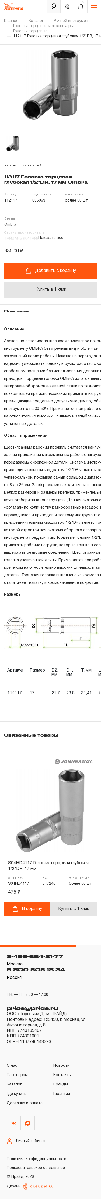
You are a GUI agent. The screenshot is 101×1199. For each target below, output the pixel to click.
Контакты (62, 1075)
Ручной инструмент (72, 21)
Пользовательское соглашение (36, 1168)
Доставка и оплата (25, 1103)
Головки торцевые (30, 31)
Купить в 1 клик (50, 289)
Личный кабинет (26, 1141)
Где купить (16, 1094)
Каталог (36, 21)
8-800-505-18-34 (36, 969)
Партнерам (17, 1075)
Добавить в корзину (51, 271)
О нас (12, 1065)
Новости (61, 1065)
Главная (11, 21)
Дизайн (30, 1186)
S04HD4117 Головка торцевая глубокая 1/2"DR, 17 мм (48, 866)
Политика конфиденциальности (36, 1159)
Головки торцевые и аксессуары (43, 26)
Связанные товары (31, 734)
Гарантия (61, 1094)
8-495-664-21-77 (35, 956)
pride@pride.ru (32, 1008)
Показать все (50, 238)
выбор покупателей (23, 166)
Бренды (60, 1084)
